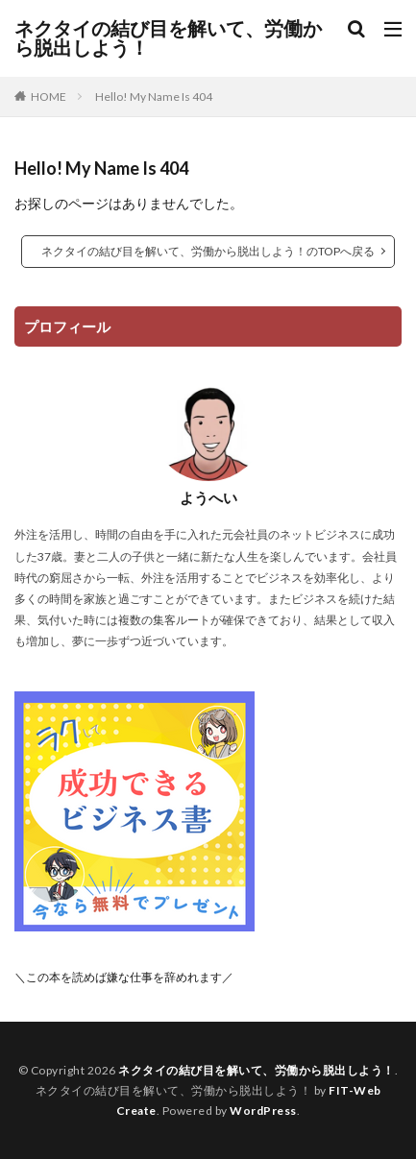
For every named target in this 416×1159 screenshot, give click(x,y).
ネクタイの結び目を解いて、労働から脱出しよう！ (168, 38)
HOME (48, 96)
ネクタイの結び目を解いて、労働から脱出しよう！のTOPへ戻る (208, 251)
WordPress (263, 1110)
